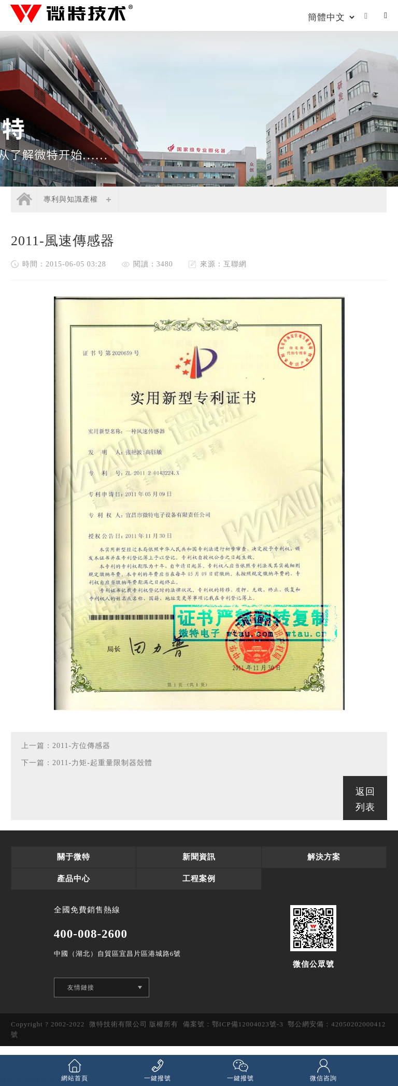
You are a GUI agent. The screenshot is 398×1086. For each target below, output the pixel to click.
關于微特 (73, 857)
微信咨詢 (323, 1069)
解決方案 (323, 857)
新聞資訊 (199, 857)
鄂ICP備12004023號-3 (247, 1024)
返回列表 (365, 799)
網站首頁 (74, 1069)
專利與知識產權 (71, 199)
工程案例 (199, 879)
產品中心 (73, 879)
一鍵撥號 (157, 1069)
